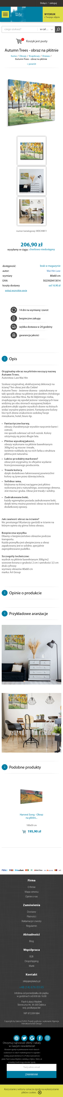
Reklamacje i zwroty (31, 921)
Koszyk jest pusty (31, 41)
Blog (31, 941)
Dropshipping (31, 961)
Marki (31, 966)
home (14, 56)
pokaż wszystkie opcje (16, 290)
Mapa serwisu (31, 892)
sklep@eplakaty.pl (31, 981)
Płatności (31, 916)
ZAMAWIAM (31, 1074)
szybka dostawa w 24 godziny (31, 327)
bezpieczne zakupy (26, 318)
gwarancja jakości (25, 335)
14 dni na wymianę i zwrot (29, 310)
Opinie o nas (31, 896)
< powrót (31, 64)
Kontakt (31, 974)
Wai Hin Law (53, 271)
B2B (31, 956)
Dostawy (31, 912)
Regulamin (31, 926)
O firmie (31, 887)
